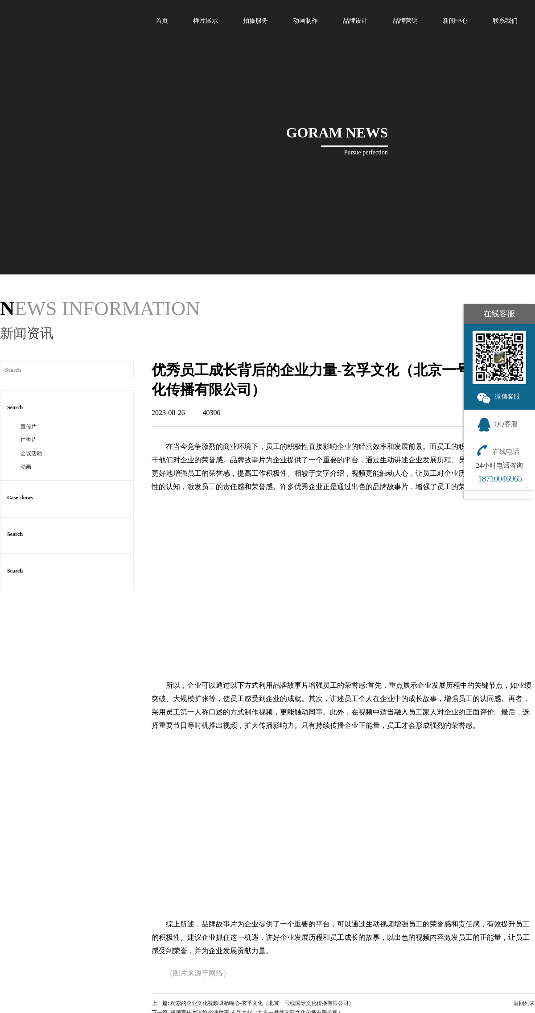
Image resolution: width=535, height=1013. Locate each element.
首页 (162, 20)
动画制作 (305, 20)
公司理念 (444, 977)
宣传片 (29, 323)
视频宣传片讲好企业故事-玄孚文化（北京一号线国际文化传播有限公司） (256, 909)
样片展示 (205, 20)
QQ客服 (497, 424)
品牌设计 (355, 20)
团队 (449, 999)
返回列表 (522, 900)
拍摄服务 (255, 20)
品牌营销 (405, 20)
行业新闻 (381, 977)
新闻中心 (455, 20)
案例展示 (315, 967)
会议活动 (31, 350)
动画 (26, 364)
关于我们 (441, 967)
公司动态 (381, 988)
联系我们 (505, 20)
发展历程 (444, 988)
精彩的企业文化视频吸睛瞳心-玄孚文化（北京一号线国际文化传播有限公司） (262, 900)
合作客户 (444, 1009)
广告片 (29, 337)
